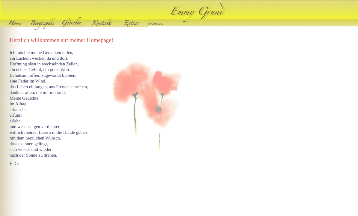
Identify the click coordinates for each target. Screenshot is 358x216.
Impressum (155, 23)
